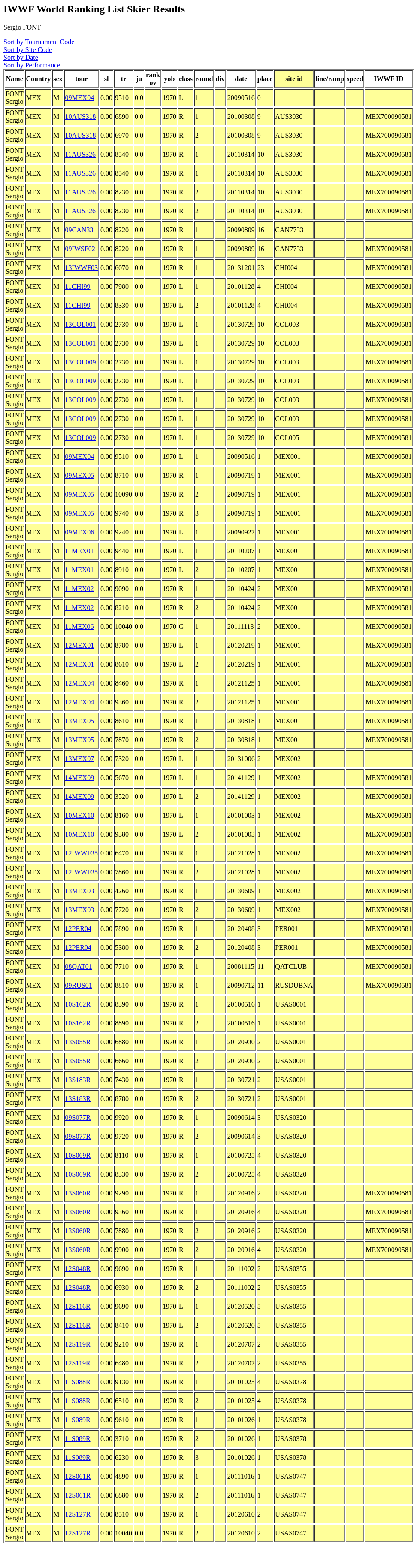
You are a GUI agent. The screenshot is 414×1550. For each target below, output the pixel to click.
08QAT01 (78, 966)
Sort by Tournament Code (38, 41)
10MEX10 (79, 815)
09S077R (78, 1117)
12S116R (78, 1306)
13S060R (78, 1193)
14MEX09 (79, 777)
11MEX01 (79, 551)
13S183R (78, 1079)
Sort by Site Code (27, 49)
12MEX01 (79, 645)
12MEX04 (79, 683)
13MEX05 (79, 721)
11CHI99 (78, 286)
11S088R (78, 1382)
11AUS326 (80, 154)
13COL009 (80, 362)
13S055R (78, 1042)
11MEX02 (79, 588)
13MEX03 (79, 891)
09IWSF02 (80, 248)
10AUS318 (80, 116)
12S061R (78, 1476)
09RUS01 (78, 985)
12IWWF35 (81, 853)
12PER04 (78, 928)
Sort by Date (20, 57)
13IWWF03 (81, 267)
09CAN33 (79, 230)
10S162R (78, 1004)
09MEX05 (79, 475)
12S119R (78, 1344)
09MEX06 (79, 532)
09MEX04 (79, 97)
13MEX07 (79, 758)
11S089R (78, 1419)
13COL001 (80, 324)
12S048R (78, 1268)
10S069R (78, 1155)
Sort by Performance (31, 65)
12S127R (78, 1514)
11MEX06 (79, 626)
